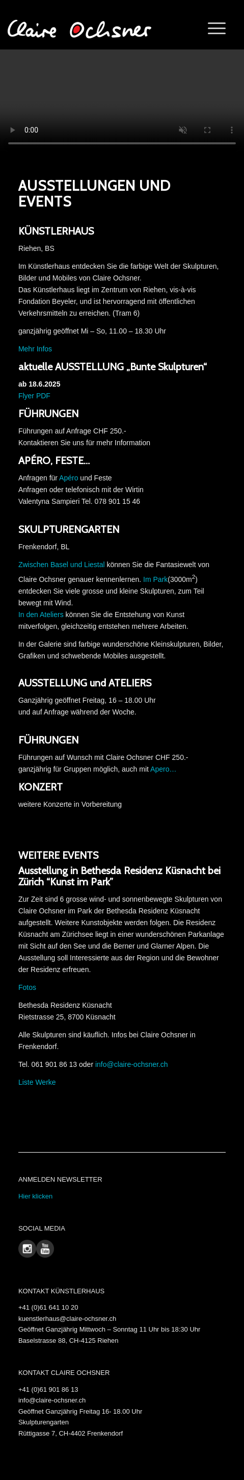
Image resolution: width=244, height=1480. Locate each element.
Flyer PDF (34, 396)
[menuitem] (212, 28)
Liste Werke (37, 1082)
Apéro (68, 478)
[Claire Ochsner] (86, 28)
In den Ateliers (41, 614)
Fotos (27, 987)
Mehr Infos (35, 349)
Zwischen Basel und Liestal (61, 564)
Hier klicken (35, 1196)
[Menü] (212, 28)
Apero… (163, 769)
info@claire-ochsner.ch (131, 1064)
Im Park (155, 579)
